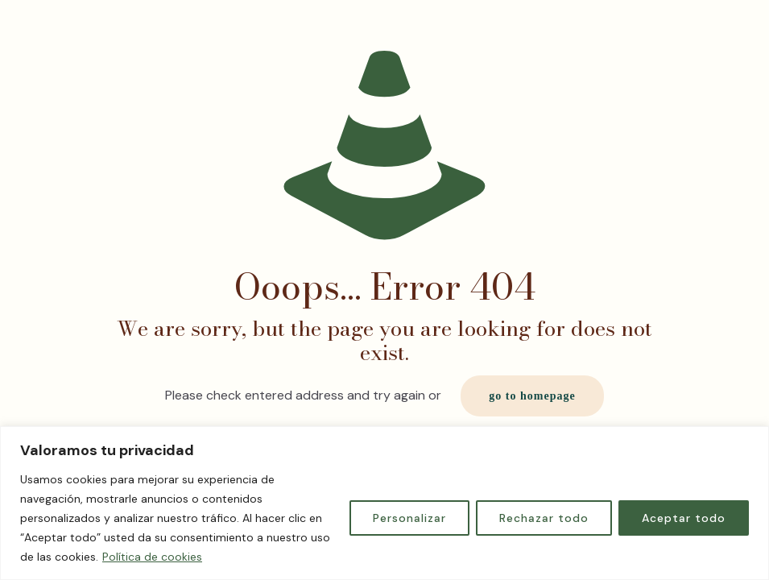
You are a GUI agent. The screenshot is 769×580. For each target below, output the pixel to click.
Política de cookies (152, 556)
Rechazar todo (544, 518)
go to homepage (532, 396)
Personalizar (409, 518)
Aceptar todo (684, 518)
